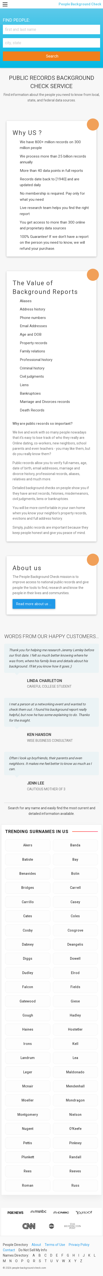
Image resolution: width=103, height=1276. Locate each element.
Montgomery (27, 1115)
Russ (75, 1185)
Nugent (27, 1129)
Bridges (27, 888)
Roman (27, 1185)
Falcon (27, 987)
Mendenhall (75, 1086)
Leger (27, 1072)
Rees (28, 1171)
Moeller (27, 1100)
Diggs (27, 958)
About (36, 1245)
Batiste (27, 859)
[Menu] (5, 4)
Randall (75, 1157)
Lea (75, 1058)
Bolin (75, 874)
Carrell (75, 888)
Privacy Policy (79, 1245)
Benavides (27, 874)
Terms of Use (55, 1245)
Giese (75, 1001)
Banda (75, 845)
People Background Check (79, 4)
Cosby (28, 930)
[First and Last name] (51, 29)
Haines (27, 1029)
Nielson (75, 1115)
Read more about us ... (33, 604)
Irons (27, 1044)
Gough (27, 1015)
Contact (9, 1250)
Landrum (28, 1058)
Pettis (27, 1143)
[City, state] (51, 43)
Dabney (28, 944)
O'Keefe (75, 1129)
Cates (27, 916)
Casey (75, 902)
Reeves (75, 1171)
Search (51, 56)
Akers (27, 845)
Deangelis (75, 944)
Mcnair (27, 1086)
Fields (75, 987)
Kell (75, 1044)
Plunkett (27, 1157)
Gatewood (28, 1001)
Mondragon (75, 1100)
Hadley (75, 1015)
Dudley (27, 973)
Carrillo (28, 902)
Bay (75, 859)
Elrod (75, 973)
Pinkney (75, 1143)
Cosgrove (75, 930)
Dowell (75, 958)
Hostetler (75, 1029)
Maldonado (75, 1072)
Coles (75, 916)
